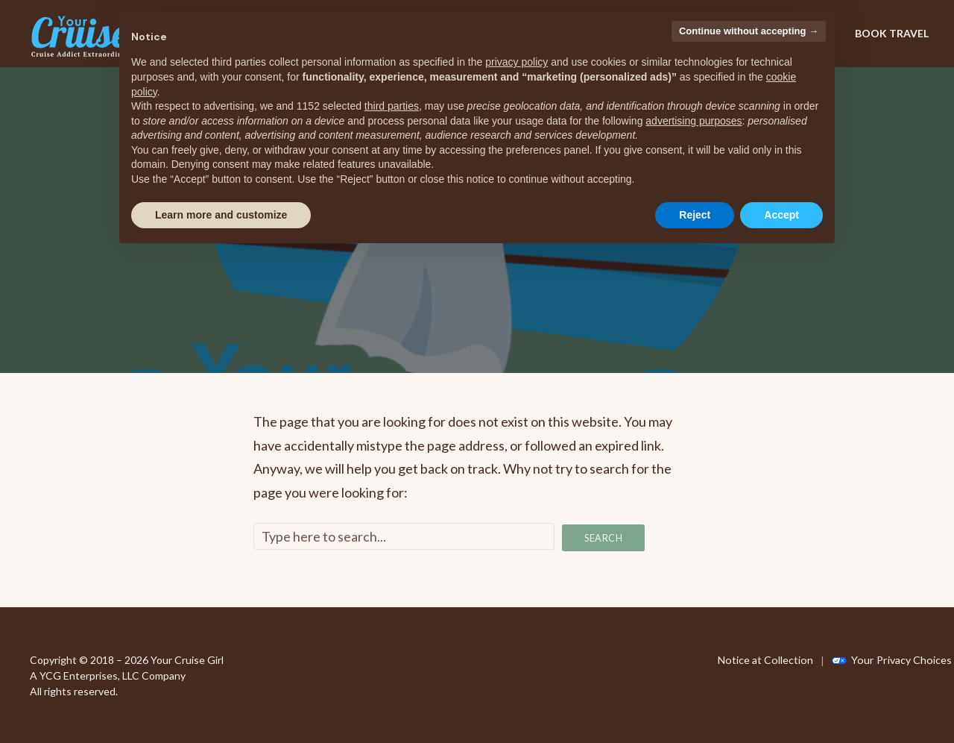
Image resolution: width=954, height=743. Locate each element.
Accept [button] (781, 215)
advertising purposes (693, 121)
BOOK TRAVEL (892, 33)
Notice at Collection (764, 659)
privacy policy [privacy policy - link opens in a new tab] (516, 62)
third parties (391, 106)
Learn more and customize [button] (221, 215)
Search (603, 537)
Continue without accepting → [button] (748, 31)
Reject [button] (694, 215)
